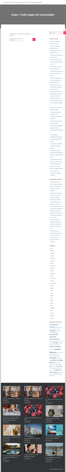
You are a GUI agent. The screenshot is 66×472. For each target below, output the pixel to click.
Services (51, 300)
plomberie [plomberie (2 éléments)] (55, 360)
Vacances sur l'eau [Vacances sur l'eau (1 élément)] (59, 368)
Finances (52, 263)
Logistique (52, 288)
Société (51, 303)
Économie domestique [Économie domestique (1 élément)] (52, 374)
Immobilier (52, 268)
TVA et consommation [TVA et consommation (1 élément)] (52, 368)
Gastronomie (52, 265)
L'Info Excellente (53, 283)
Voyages (51, 318)
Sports (51, 305)
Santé (51, 298)
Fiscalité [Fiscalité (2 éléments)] (55, 343)
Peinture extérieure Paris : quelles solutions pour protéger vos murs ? (56, 184)
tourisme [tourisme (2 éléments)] (59, 366)
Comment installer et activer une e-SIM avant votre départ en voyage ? (56, 73)
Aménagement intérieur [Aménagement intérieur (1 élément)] (58, 327)
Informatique (52, 273)
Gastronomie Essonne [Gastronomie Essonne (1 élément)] (56, 344)
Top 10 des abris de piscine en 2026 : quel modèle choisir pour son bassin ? (56, 62)
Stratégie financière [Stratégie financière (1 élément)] (58, 364)
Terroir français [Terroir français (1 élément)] (54, 366)
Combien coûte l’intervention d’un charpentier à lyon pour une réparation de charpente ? (56, 94)
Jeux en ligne (52, 278)
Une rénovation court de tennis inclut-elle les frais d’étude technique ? (56, 146)
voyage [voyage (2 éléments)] (55, 372)
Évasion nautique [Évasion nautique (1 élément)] (52, 375)
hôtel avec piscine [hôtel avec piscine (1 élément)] (54, 354)
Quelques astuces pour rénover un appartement (55, 188)
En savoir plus (6, 402)
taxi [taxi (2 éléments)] (50, 366)
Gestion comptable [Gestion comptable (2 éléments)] (55, 346)
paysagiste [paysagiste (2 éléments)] (52, 358)
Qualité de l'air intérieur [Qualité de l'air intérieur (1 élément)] (57, 362)
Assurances (52, 253)
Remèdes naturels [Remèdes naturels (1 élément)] (52, 364)
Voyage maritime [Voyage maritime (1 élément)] (59, 372)
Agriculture (52, 250)
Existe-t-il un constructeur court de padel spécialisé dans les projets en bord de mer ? (56, 80)
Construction (52, 258)
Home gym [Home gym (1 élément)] (58, 352)
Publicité (51, 295)
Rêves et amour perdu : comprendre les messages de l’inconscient (56, 173)
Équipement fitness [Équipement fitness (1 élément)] (59, 374)
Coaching (52, 255)
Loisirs (51, 290)
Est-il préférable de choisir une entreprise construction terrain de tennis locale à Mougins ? (56, 161)
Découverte (52, 260)
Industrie (51, 270)
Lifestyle (51, 285)
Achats (51, 248)
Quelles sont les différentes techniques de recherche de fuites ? (55, 226)
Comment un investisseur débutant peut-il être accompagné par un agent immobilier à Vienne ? (11, 418)
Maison (51, 293)
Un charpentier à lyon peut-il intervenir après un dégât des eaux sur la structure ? (56, 87)
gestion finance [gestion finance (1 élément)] (51, 349)
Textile (51, 310)
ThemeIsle (61, 469)
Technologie (52, 308)
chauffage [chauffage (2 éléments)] (52, 331)
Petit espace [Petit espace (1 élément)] (58, 358)
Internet (51, 275)
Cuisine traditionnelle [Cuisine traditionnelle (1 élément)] (55, 332)
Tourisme (52, 313)
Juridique (52, 280)
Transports (52, 315)
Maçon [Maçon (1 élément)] (59, 354)
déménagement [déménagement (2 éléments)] (54, 339)
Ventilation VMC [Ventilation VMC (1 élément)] (51, 370)
